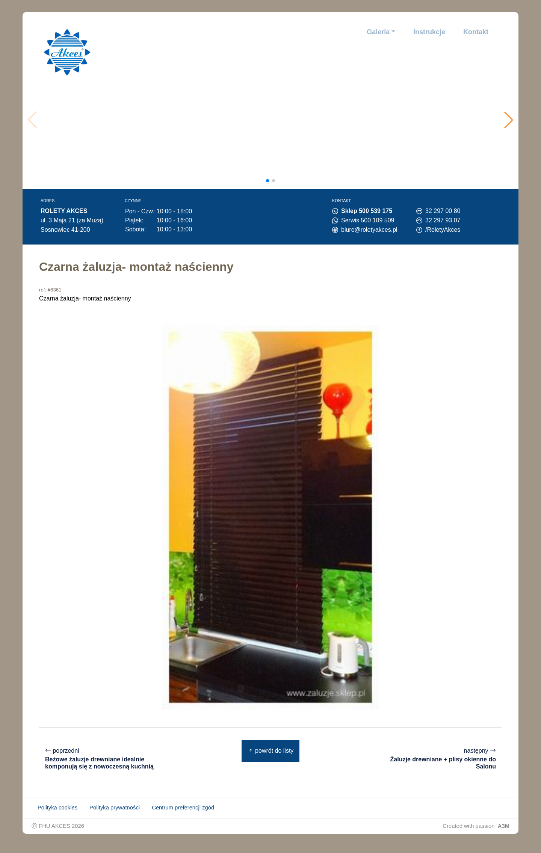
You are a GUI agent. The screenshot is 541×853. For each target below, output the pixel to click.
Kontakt (475, 32)
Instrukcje (429, 32)
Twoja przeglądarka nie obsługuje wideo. (273, 120)
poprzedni (95, 762)
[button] (508, 120)
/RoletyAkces (442, 229)
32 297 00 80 (442, 211)
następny (445, 758)
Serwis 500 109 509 (367, 220)
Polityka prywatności (114, 815)
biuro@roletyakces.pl (369, 229)
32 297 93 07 (442, 220)
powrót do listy (271, 750)
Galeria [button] (378, 32)
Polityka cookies (57, 815)
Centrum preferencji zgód (183, 815)
